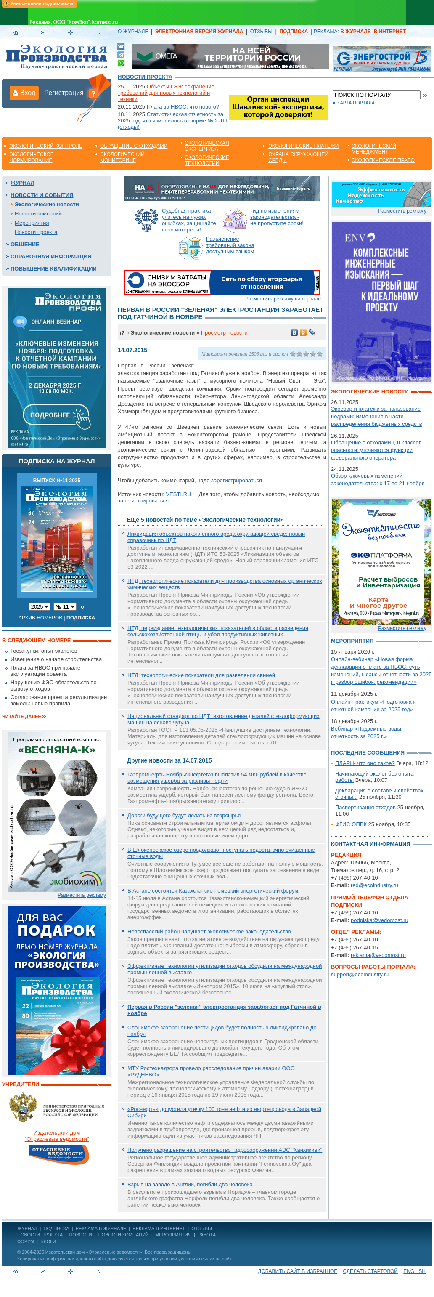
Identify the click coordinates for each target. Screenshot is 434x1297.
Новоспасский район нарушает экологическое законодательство (209, 931)
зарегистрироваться (236, 480)
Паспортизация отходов (365, 807)
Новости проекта (145, 77)
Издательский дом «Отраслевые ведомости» (93, 1251)
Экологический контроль (45, 146)
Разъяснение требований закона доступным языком (230, 245)
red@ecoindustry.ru (374, 885)
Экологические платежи (303, 146)
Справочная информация (51, 256)
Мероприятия (32, 223)
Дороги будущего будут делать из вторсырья (184, 815)
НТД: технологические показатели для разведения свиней (201, 675)
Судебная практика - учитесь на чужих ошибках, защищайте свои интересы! (189, 220)
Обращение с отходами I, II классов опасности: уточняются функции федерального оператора (376, 450)
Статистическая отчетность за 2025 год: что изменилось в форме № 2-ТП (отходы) (172, 120)
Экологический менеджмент (374, 149)
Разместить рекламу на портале (283, 299)
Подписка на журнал (57, 461)
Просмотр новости (224, 333)
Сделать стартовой (370, 1271)
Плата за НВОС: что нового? (183, 107)
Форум (25, 1241)
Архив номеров (41, 618)
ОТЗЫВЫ (261, 32)
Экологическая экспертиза (207, 146)
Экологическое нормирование (31, 157)
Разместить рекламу (82, 895)
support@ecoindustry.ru (360, 974)
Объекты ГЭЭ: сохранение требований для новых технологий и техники (166, 92)
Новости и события (42, 195)
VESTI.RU (178, 494)
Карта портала (356, 102)
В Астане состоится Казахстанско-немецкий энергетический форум (212, 891)
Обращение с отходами (133, 146)
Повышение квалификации (54, 269)
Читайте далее (21, 716)
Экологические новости (47, 204)
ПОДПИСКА (56, 1228)
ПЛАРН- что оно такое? (365, 763)
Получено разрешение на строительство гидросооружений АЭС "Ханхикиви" (224, 1150)
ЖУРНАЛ (27, 1228)
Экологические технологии (207, 160)
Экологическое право (383, 160)
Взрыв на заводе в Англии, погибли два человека (190, 1184)
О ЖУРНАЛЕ (133, 32)
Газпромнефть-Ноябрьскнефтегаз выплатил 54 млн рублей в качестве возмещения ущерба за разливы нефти (217, 777)
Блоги (48, 1241)
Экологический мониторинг (122, 157)
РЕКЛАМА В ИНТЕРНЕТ (158, 1228)
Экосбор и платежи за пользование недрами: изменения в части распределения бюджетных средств (376, 416)
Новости (80, 1234)
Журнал (22, 183)
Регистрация (64, 92)
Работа (207, 1234)
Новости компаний (38, 213)
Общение (25, 244)
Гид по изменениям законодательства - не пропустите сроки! (277, 216)
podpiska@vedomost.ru (379, 920)
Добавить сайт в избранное (297, 1271)
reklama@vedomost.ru (378, 955)
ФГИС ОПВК (351, 824)
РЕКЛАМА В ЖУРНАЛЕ (101, 1228)
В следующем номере (36, 640)
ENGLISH (414, 1271)
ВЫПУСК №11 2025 (57, 481)
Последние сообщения (368, 752)
